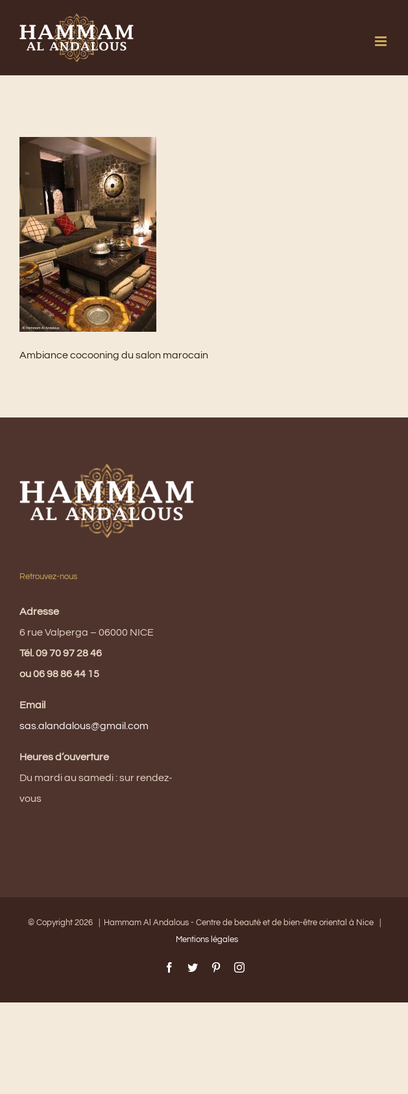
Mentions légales (207, 939)
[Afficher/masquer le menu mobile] (382, 41)
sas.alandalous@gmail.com (84, 726)
